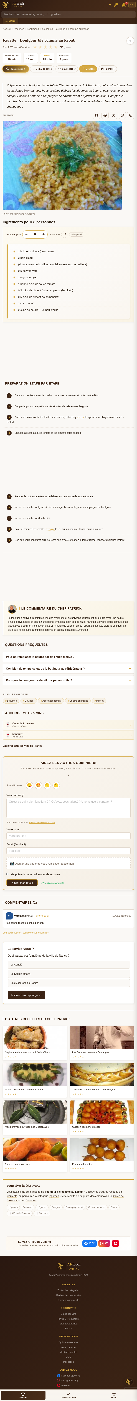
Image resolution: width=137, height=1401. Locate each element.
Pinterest (64, 1385)
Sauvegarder (66, 68)
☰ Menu (10, 21)
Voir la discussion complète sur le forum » (26, 932)
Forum (68, 1328)
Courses (88, 68)
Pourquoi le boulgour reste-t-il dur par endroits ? (39, 680)
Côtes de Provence (21, 1213)
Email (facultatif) (16, 844)
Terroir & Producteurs (68, 1319)
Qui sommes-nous (68, 1342)
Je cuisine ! (15, 69)
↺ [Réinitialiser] (65, 234)
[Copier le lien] (130, 115)
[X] (113, 115)
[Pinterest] (105, 115)
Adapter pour (14, 234)
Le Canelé (16, 964)
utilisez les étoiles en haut (42, 822)
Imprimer (107, 68)
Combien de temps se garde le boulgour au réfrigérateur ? (45, 668)
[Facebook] (96, 115)
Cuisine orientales (78, 700)
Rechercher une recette (68, 1295)
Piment (98, 700)
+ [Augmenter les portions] (43, 234)
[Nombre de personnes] (35, 234)
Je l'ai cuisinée (42, 68)
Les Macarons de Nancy (24, 982)
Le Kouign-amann (21, 973)
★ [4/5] (51, 47)
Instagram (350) (67, 1380)
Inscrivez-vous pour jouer (26, 995)
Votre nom (12, 829)
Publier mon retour (22, 882)
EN (132, 5)
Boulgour (28, 700)
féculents (12, 1196)
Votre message (15, 795)
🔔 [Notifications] (124, 4)
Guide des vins (68, 1314)
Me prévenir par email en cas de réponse (33, 874)
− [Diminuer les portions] (26, 234)
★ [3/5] (45, 47)
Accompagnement (51, 700)
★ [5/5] (56, 47)
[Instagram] (104, 1243)
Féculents (46, 29)
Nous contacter (68, 1347)
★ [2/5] (40, 47)
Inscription (68, 1362)
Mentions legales (68, 1352)
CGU (68, 1357)
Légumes (32, 29)
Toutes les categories (68, 1290)
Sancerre (31, 1200)
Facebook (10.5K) (68, 1375)
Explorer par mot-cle (68, 1300)
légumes (54, 1196)
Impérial (77, 234)
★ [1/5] (35, 47)
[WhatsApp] (122, 115)
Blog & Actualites (68, 1323)
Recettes (19, 29)
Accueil (7, 29)
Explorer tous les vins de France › (23, 745)
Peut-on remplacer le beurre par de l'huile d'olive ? (40, 656)
